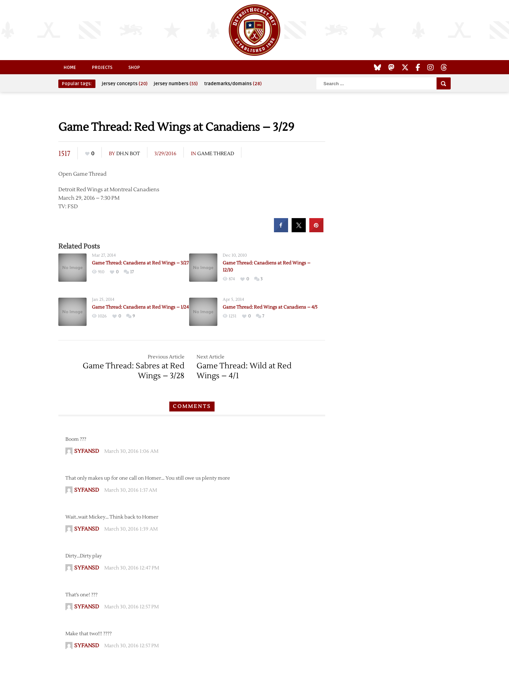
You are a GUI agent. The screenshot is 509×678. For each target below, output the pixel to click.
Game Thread (215, 154)
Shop (134, 67)
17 (132, 272)
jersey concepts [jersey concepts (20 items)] (124, 84)
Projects (102, 67)
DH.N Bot (128, 154)
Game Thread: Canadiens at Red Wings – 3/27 (140, 263)
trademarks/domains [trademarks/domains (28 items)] (233, 84)
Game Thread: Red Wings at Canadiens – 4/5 (270, 307)
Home (70, 67)
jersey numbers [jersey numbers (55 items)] (176, 84)
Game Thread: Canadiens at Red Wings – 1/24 (140, 307)
